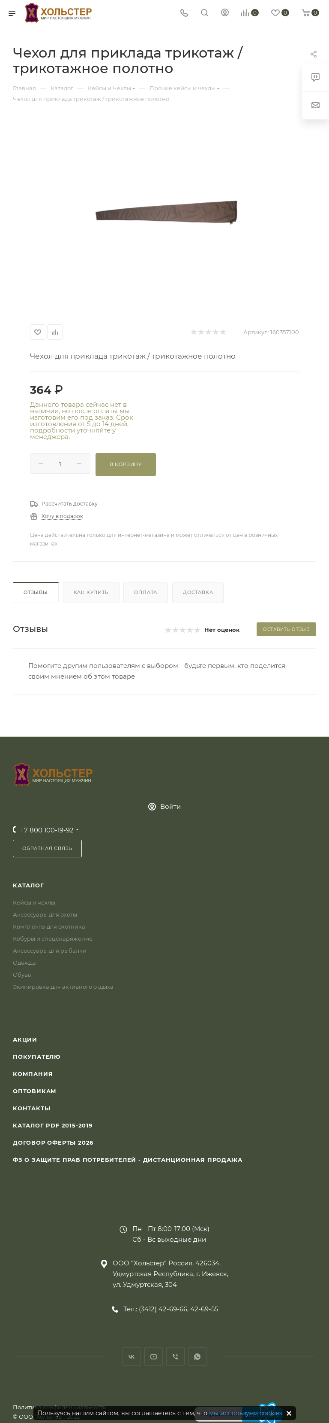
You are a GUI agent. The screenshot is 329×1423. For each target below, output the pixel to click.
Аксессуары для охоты (45, 914)
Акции (25, 1039)
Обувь (22, 974)
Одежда (24, 962)
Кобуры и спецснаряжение (53, 938)
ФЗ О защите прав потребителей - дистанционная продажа (127, 1159)
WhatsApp (197, 1356)
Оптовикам (35, 1091)
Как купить (91, 592)
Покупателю (36, 1056)
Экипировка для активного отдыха (63, 986)
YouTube (153, 1356)
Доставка (198, 592)
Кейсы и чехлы (34, 902)
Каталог (28, 885)
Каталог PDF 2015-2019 (53, 1125)
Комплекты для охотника (49, 926)
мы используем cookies (245, 1413)
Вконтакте (132, 1356)
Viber (175, 1356)
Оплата (145, 592)
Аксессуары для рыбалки (50, 950)
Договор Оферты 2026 (53, 1142)
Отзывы (36, 592)
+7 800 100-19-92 (47, 830)
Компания (33, 1073)
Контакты (31, 1108)
